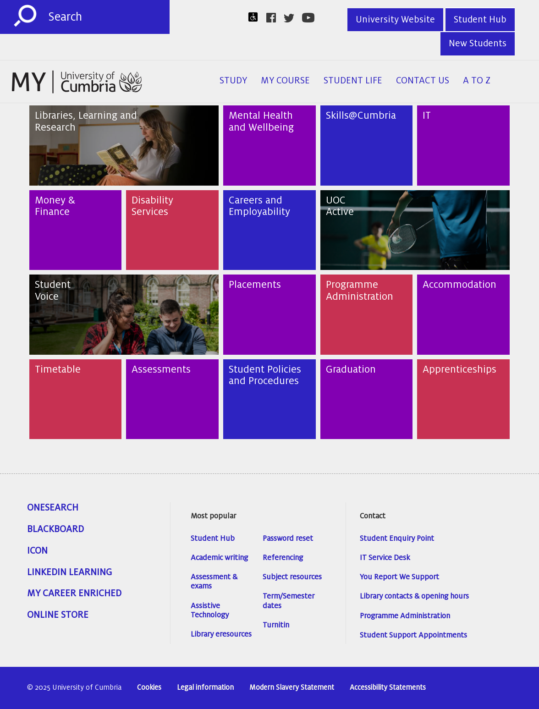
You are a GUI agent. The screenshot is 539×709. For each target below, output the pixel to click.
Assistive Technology (210, 610)
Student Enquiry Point (397, 538)
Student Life (353, 81)
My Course (285, 81)
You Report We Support (399, 577)
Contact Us (422, 81)
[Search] (109, 17)
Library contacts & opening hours (414, 596)
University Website (395, 20)
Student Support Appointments (413, 635)
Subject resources (292, 577)
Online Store (57, 615)
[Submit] (25, 16)
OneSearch (52, 508)
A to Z (476, 81)
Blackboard (55, 529)
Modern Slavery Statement (291, 688)
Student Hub (480, 20)
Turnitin (276, 625)
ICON (37, 551)
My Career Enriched (74, 593)
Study (233, 81)
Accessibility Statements (388, 688)
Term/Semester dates (288, 601)
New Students (477, 43)
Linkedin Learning (69, 572)
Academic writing (219, 558)
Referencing (283, 558)
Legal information (205, 688)
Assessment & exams (214, 581)
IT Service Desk (385, 558)
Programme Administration (405, 616)
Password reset (288, 538)
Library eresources (221, 634)
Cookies (149, 688)
